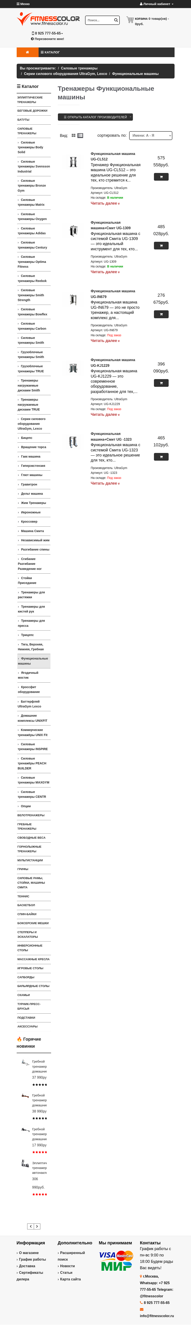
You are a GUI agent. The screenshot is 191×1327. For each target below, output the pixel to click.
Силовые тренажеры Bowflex (32, 311)
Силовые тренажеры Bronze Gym (32, 185)
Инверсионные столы (30, 948)
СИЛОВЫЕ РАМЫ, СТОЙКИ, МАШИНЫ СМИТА (31, 882)
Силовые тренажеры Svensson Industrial (34, 166)
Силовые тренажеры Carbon (32, 326)
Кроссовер (29, 521)
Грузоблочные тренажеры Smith (31, 354)
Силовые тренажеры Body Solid (30, 147)
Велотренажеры (31, 815)
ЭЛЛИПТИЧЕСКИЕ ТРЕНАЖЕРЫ (30, 100)
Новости (67, 1266)
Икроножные (31, 512)
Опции (26, 806)
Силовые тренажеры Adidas (32, 231)
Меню (23, 4)
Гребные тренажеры (27, 827)
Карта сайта (70, 1279)
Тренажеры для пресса (31, 623)
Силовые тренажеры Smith (31, 340)
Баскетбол (26, 905)
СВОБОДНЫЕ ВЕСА (32, 837)
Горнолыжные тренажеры (30, 849)
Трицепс (27, 635)
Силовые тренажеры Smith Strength (31, 295)
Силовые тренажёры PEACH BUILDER (32, 763)
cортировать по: (112, 135)
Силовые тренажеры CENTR (32, 794)
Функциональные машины (33, 661)
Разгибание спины (35, 549)
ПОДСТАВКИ (26, 1017)
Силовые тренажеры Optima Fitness (32, 261)
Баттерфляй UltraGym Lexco (29, 704)
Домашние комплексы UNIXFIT (32, 718)
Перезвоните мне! (47, 39)
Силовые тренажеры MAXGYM (33, 780)
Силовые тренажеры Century (32, 245)
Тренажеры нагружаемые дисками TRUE (29, 404)
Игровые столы (30, 968)
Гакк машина (30, 456)
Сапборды (26, 977)
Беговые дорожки (33, 110)
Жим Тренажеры (33, 503)
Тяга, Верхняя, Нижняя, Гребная (31, 647)
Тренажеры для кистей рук (31, 609)
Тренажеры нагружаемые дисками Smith (29, 385)
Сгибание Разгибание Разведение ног (30, 564)
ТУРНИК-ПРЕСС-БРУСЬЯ (29, 1006)
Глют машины (31, 475)
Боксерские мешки (33, 923)
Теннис (23, 896)
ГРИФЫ (23, 869)
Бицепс (26, 438)
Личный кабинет (156, 4)
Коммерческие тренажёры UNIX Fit (33, 732)
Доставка (27, 1266)
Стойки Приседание (27, 580)
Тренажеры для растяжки (31, 595)
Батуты (23, 119)
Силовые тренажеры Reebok (32, 278)
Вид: (64, 135)
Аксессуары (28, 1026)
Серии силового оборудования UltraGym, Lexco (32, 424)
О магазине (29, 1253)
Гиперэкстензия (33, 465)
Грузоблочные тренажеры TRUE (31, 368)
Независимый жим (35, 540)
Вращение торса (33, 447)
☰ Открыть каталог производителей (95, 117)
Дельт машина (32, 493)
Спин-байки (27, 914)
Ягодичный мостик (28, 675)
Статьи (66, 1272)
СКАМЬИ (24, 995)
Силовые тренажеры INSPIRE (33, 746)
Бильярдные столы (34, 986)
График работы (32, 1259)
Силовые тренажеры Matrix (31, 202)
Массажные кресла (34, 959)
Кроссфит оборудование (29, 689)
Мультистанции (30, 860)
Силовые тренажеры (27, 131)
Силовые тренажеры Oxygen (32, 216)
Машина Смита (32, 531)
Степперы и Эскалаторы (28, 934)
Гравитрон (29, 484)
